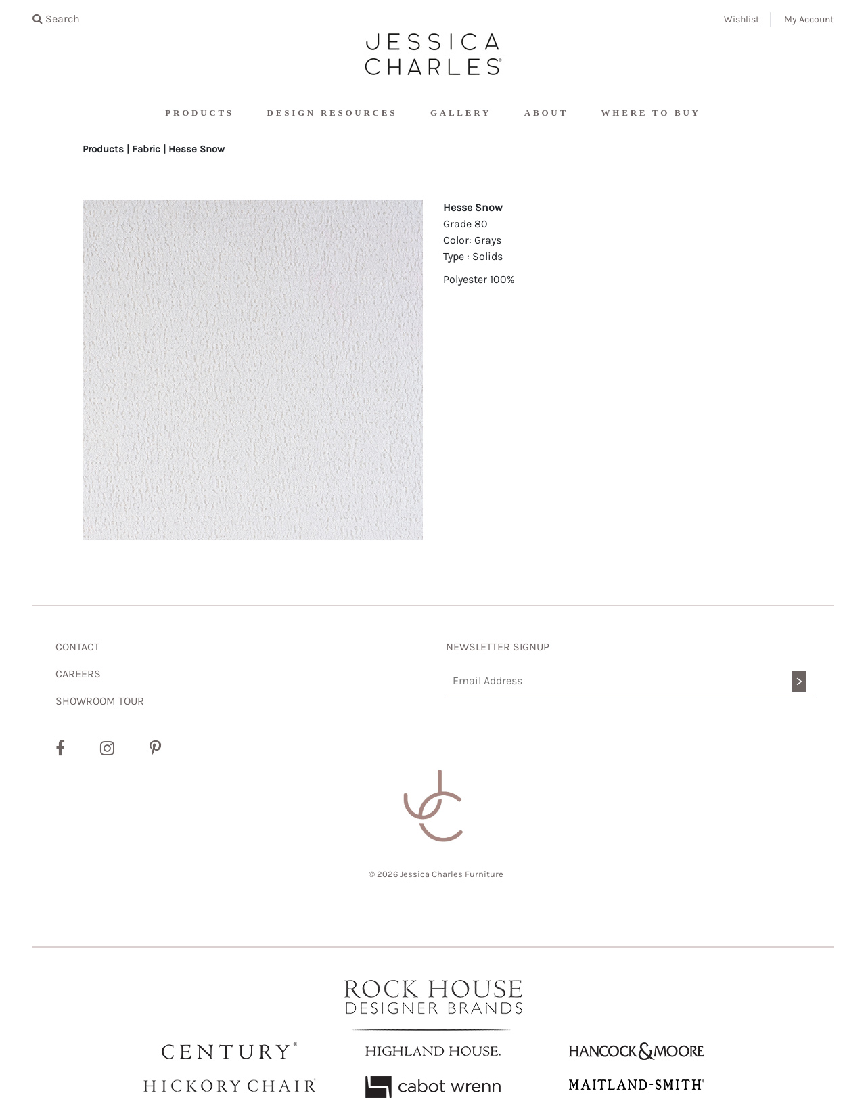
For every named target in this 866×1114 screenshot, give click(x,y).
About (546, 113)
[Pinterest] (155, 748)
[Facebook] (60, 748)
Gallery (460, 113)
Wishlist (741, 19)
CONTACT (77, 646)
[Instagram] (107, 748)
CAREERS (78, 673)
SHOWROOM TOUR (99, 700)
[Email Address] (631, 681)
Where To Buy (651, 113)
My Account (809, 19)
